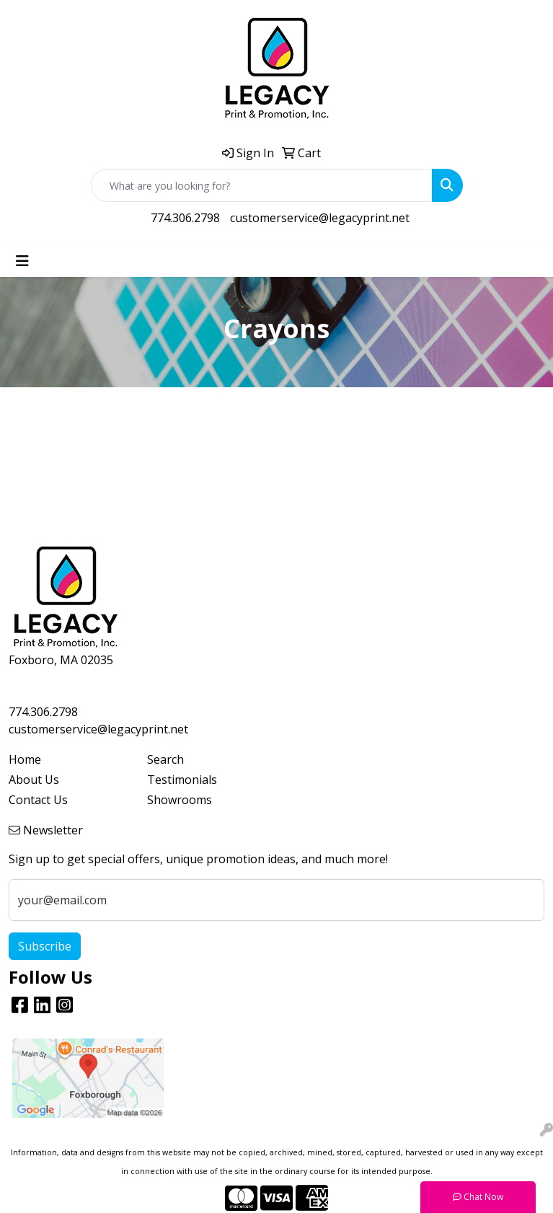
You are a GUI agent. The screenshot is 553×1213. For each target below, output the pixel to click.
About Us (34, 780)
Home (25, 759)
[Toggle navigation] (22, 261)
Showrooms (179, 800)
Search (165, 759)
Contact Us (38, 800)
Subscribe (44, 946)
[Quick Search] (262, 185)
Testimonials (182, 780)
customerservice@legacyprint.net (320, 218)
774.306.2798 (185, 218)
